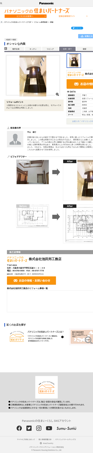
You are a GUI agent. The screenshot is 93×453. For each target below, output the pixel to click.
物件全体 (15, 49)
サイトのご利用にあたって (26, 439)
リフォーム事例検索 (41, 22)
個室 (84, 49)
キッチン (33, 49)
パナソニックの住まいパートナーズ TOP (17, 22)
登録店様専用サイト (67, 16)
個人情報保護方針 (45, 439)
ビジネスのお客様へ (25, 16)
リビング (50, 49)
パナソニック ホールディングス (65, 439)
